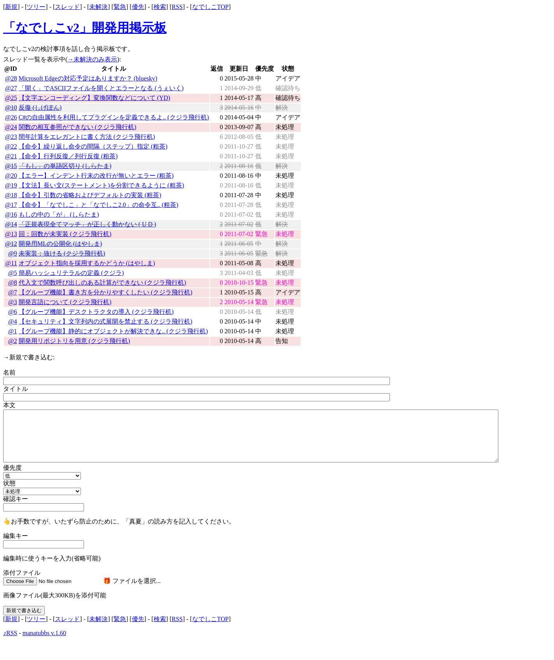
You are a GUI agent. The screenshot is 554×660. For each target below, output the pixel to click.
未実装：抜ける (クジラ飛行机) (62, 253)
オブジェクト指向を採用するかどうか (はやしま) (87, 263)
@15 (11, 166)
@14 (11, 224)
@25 (11, 98)
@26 (11, 117)
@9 (12, 253)
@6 (12, 311)
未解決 (98, 7)
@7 (12, 292)
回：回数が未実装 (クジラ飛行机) (65, 234)
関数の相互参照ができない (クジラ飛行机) (78, 127)
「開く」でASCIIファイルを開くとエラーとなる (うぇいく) (101, 88)
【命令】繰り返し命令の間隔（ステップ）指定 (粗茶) (93, 146)
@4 (12, 321)
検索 (160, 7)
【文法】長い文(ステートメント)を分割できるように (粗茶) (101, 185)
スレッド (67, 7)
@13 (11, 234)
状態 (9, 483)
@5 (12, 273)
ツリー (36, 7)
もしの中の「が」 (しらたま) (59, 214)
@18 (11, 195)
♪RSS (10, 633)
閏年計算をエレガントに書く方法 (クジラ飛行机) (87, 136)
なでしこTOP (210, 7)
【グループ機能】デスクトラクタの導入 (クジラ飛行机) (96, 311)
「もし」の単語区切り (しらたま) (65, 166)
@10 (11, 107)
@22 (11, 146)
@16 (11, 214)
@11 (11, 263)
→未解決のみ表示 (92, 59)
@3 (12, 302)
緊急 (120, 7)
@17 (11, 204)
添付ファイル (21, 572)
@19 (11, 185)
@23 (11, 136)
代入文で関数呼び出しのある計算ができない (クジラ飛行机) (102, 282)
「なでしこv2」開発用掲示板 (85, 28)
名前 (9, 372)
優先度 (12, 467)
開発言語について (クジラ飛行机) (65, 302)
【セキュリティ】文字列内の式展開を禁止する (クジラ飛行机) (106, 321)
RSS (177, 7)
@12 (11, 243)
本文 (9, 405)
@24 (11, 127)
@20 (11, 175)
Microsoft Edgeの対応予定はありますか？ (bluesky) (88, 78)
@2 (12, 341)
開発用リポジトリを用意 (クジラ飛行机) (74, 341)
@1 (12, 331)
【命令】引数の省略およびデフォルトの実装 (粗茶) (90, 195)
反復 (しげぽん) (40, 107)
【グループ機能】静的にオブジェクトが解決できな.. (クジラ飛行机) (113, 331)
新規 (11, 7)
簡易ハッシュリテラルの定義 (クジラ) (71, 273)
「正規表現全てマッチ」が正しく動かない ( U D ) (87, 224)
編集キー (15, 535)
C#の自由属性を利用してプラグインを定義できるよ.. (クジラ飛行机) (114, 117)
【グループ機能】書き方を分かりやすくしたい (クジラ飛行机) (106, 292)
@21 (11, 156)
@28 (11, 78)
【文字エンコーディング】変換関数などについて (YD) (94, 98)
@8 (12, 282)
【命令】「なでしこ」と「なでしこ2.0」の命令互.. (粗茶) (99, 204)
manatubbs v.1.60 (44, 633)
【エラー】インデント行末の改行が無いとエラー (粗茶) (96, 175)
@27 (11, 88)
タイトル (15, 388)
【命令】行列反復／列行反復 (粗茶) (68, 156)
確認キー (15, 498)
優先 (138, 7)
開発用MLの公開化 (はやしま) (60, 243)
